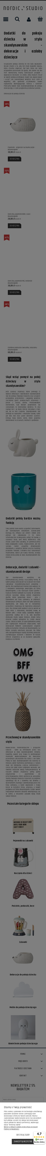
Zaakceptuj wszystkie (23, 1141)
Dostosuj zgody (23, 1135)
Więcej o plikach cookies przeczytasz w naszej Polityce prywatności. (21, 1128)
